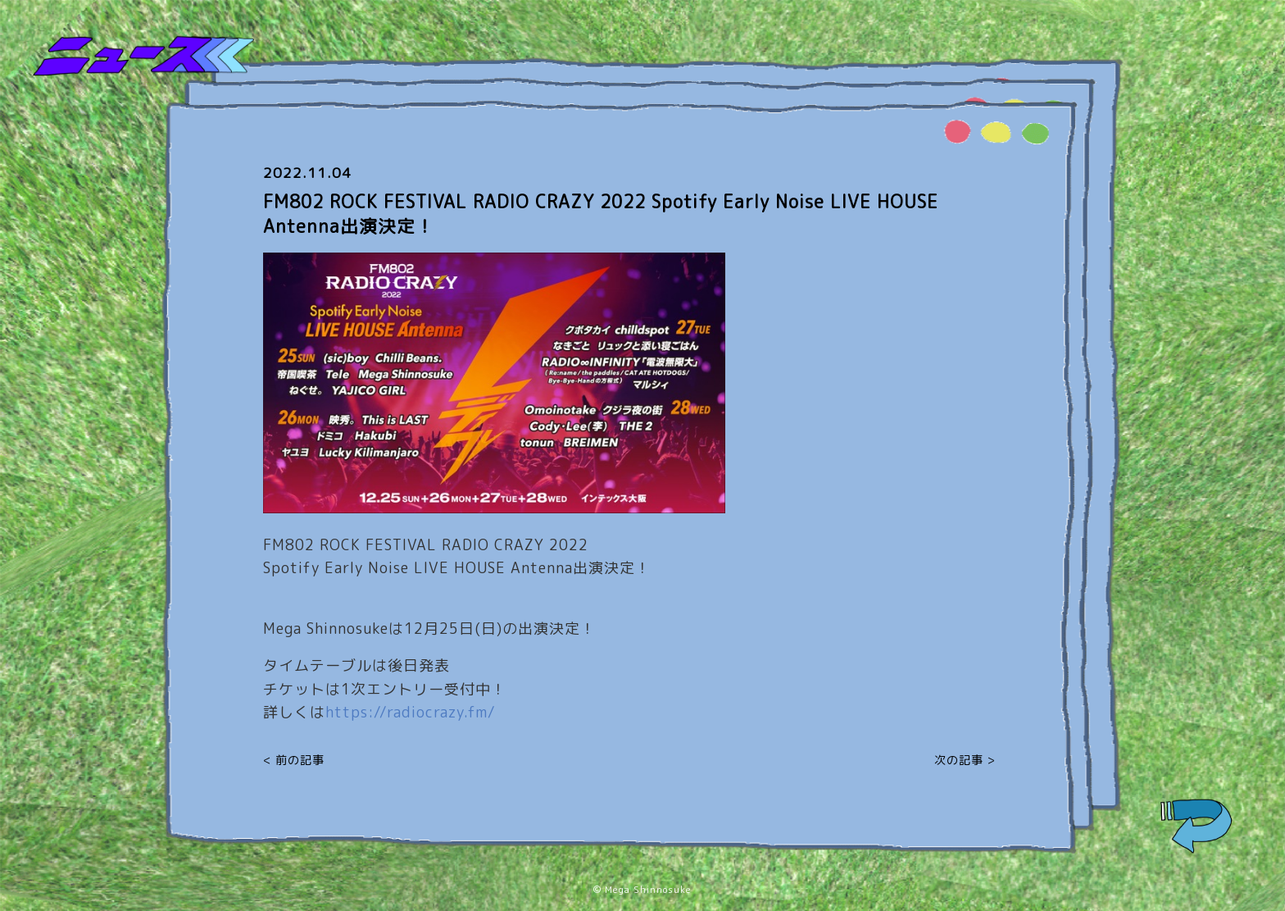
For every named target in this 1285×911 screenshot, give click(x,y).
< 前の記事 (294, 760)
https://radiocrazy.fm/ (410, 712)
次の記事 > (965, 760)
